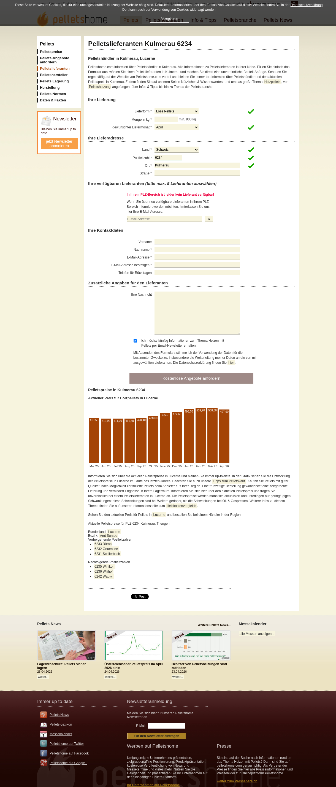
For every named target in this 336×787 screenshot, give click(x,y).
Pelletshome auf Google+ (68, 763)
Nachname (143, 250)
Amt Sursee (108, 536)
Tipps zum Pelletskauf (229, 481)
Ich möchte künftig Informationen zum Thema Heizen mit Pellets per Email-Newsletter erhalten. (182, 343)
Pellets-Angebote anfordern (54, 60)
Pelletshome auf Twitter (67, 744)
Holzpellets (272, 82)
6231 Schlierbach (107, 554)
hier (231, 363)
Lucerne (159, 515)
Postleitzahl (142, 158)
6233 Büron (103, 544)
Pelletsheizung (99, 87)
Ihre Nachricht (141, 295)
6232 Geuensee (106, 549)
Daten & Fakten (53, 100)
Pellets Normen (53, 94)
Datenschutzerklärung (307, 5)
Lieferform (143, 111)
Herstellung (50, 87)
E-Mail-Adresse (139, 257)
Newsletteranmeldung (149, 701)
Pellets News (59, 715)
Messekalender (61, 734)
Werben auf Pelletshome (152, 746)
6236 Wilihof (103, 571)
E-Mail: (141, 726)
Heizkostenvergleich (181, 506)
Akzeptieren (169, 19)
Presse (224, 746)
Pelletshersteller (53, 75)
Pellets (47, 44)
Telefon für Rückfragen (135, 273)
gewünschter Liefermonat (132, 127)
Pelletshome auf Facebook (69, 753)
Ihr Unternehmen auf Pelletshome (153, 785)
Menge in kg (142, 120)
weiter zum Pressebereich (237, 781)
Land (147, 150)
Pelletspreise (51, 52)
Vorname (145, 242)
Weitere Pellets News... (214, 625)
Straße (146, 173)
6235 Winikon (104, 566)
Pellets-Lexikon (61, 724)
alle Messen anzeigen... (257, 634)
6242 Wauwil (103, 576)
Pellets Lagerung (54, 81)
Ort (148, 166)
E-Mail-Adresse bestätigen (131, 265)
